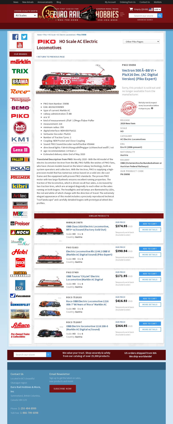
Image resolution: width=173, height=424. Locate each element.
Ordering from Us (127, 2)
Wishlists (158, 2)
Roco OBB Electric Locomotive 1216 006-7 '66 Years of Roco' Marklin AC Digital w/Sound (87, 304)
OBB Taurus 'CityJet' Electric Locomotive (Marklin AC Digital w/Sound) (84, 279)
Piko (45, 35)
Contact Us (145, 2)
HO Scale (51, 35)
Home (39, 35)
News (15, 2)
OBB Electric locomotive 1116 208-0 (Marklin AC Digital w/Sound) (87, 327)
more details (149, 229)
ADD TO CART (150, 223)
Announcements (45, 2)
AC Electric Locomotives (66, 35)
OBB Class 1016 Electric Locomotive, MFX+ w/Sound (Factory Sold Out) (87, 228)
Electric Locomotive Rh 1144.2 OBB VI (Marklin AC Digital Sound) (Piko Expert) (89, 253)
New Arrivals (27, 2)
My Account (110, 2)
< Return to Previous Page (50, 56)
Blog (59, 2)
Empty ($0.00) (141, 9)
